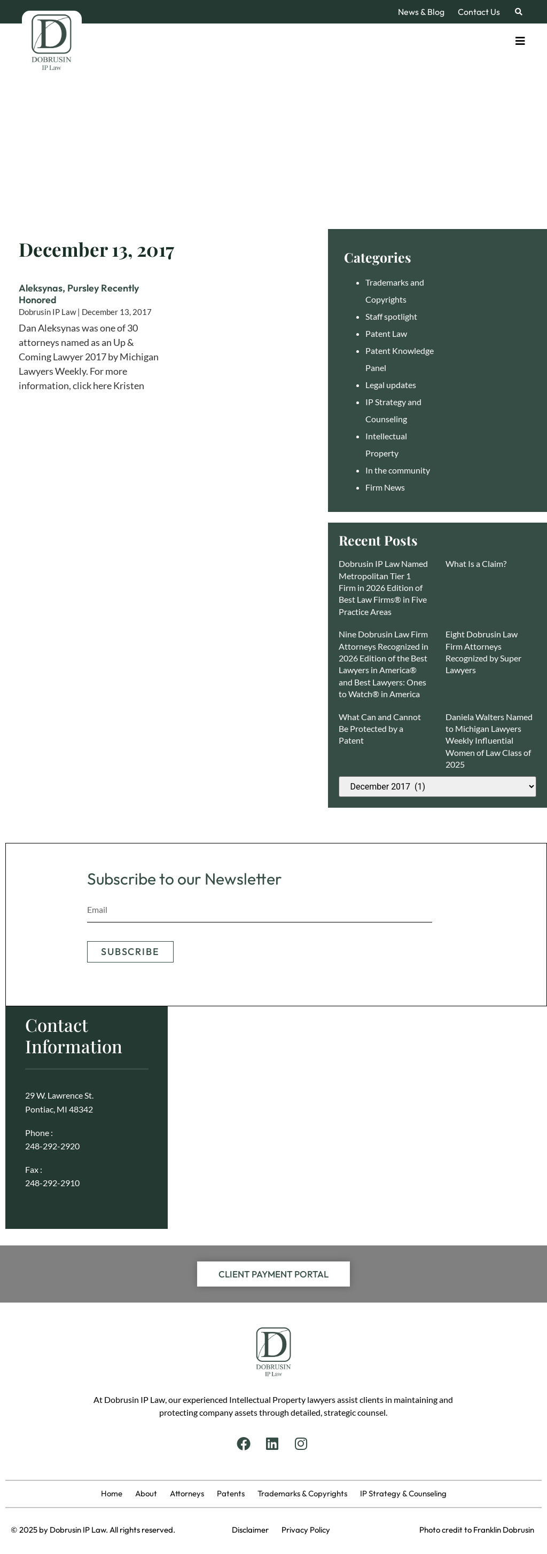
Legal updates (390, 385)
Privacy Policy (306, 1530)
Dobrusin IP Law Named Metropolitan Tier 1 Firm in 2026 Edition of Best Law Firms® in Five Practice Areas (383, 587)
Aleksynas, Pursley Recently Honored (79, 294)
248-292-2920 (52, 1146)
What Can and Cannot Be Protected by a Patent (380, 729)
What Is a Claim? (476, 563)
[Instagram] (302, 1443)
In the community (397, 470)
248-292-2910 (52, 1183)
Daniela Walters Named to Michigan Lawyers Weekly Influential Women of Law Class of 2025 (489, 741)
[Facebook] (245, 1443)
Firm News (385, 487)
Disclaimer (257, 1530)
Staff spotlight (391, 316)
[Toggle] (520, 41)
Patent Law (386, 333)
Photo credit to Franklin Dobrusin (476, 1530)
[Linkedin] (273, 1443)
